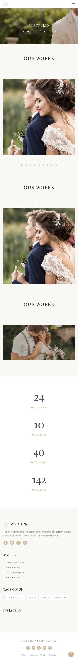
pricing (43, 655)
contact (52, 655)
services (34, 655)
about (24, 655)
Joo (23, 641)
